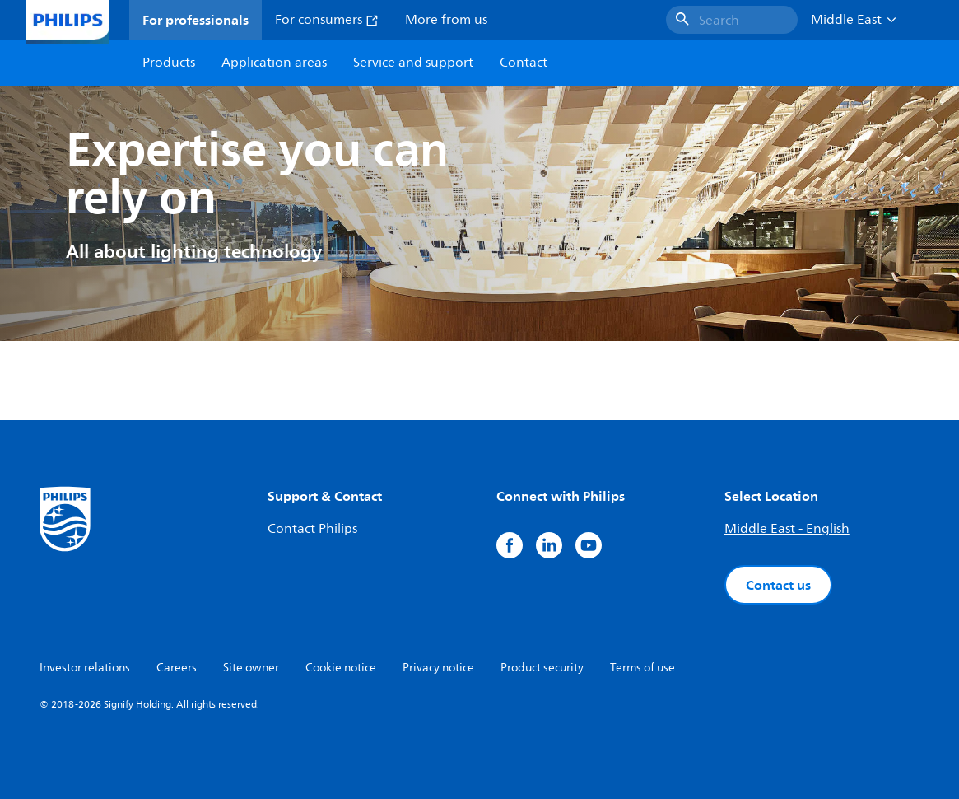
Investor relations (85, 667)
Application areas (274, 62)
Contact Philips (312, 529)
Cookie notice (340, 667)
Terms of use (642, 667)
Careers (176, 667)
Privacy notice (438, 667)
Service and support (413, 62)
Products (168, 62)
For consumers (327, 20)
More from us (446, 20)
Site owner (251, 667)
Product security (542, 667)
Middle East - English (787, 529)
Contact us (778, 584)
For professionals (195, 20)
